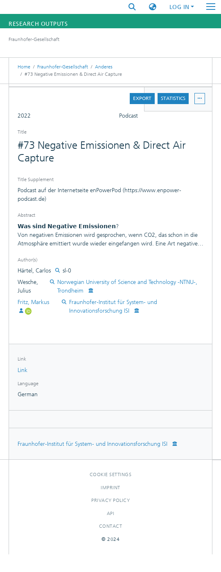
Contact (110, 526)
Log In (179, 7)
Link (22, 370)
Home (24, 67)
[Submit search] (132, 7)
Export (142, 98)
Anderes (104, 67)
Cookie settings (111, 474)
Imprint (110, 487)
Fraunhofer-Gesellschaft (62, 67)
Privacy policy (110, 500)
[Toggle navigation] (211, 7)
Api (111, 513)
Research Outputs (38, 23)
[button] (152, 7)
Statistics (173, 98)
